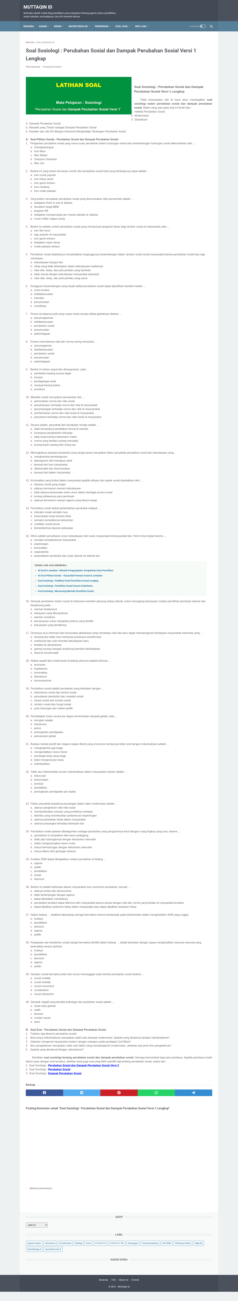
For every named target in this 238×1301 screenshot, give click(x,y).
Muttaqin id (40, 3)
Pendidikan (104, 20)
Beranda (31, 20)
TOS (113, 1289)
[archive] (173, 41)
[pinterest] (88, 1165)
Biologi (167, 65)
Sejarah (188, 83)
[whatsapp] (113, 1165)
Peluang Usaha (172, 83)
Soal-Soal (124, 20)
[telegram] (138, 1165)
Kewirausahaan (172, 77)
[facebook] (38, 1165)
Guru (177, 65)
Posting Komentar (52, 63)
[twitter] (63, 1165)
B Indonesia (202, 59)
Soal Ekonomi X (172, 89)
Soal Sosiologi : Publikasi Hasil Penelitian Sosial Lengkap (68, 622)
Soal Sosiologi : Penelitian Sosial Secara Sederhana (65, 627)
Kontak (135, 1289)
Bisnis (60, 20)
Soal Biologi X (202, 83)
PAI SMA (188, 77)
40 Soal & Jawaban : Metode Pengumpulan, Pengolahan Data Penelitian (75, 611)
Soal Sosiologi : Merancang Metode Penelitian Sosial (66, 632)
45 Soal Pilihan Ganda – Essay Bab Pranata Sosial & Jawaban (70, 616)
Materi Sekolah (80, 20)
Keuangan (187, 71)
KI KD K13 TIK (171, 71)
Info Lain (143, 20)
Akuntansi (187, 59)
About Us (123, 1289)
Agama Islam (171, 59)
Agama (45, 20)
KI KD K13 (189, 65)
